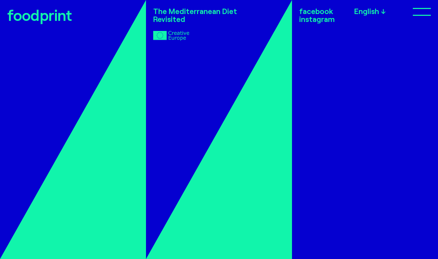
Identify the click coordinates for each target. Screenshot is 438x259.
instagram (317, 19)
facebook (316, 11)
